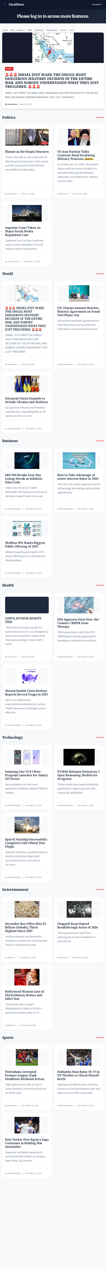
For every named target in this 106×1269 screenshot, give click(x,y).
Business (21, 30)
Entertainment (53, 30)
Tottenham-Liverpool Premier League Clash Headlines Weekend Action (24, 1075)
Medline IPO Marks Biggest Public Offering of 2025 (25, 544)
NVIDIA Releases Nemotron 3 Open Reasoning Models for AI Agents (78, 775)
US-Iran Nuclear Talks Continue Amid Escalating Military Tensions (76, 155)
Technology (39, 30)
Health (30, 30)
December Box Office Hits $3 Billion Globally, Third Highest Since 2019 (25, 927)
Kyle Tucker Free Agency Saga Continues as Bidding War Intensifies (27, 1143)
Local (72, 30)
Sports (64, 30)
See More (100, 117)
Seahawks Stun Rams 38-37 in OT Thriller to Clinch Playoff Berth (78, 1075)
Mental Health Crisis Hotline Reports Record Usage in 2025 (26, 692)
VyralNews (13, 4)
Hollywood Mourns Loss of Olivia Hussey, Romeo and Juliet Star (24, 995)
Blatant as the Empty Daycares (27, 151)
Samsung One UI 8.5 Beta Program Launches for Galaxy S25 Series (26, 775)
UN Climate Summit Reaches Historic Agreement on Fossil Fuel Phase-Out (78, 311)
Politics (5, 30)
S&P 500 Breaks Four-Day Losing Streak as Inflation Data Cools (23, 478)
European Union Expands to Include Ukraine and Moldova (26, 400)
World (13, 30)
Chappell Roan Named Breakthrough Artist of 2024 (77, 925)
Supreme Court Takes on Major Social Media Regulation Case (23, 231)
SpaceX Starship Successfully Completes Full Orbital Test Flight (26, 843)
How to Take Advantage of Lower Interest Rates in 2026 (77, 476)
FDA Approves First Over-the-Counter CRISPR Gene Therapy (78, 623)
